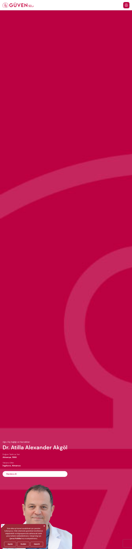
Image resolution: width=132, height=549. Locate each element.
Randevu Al (11, 474)
